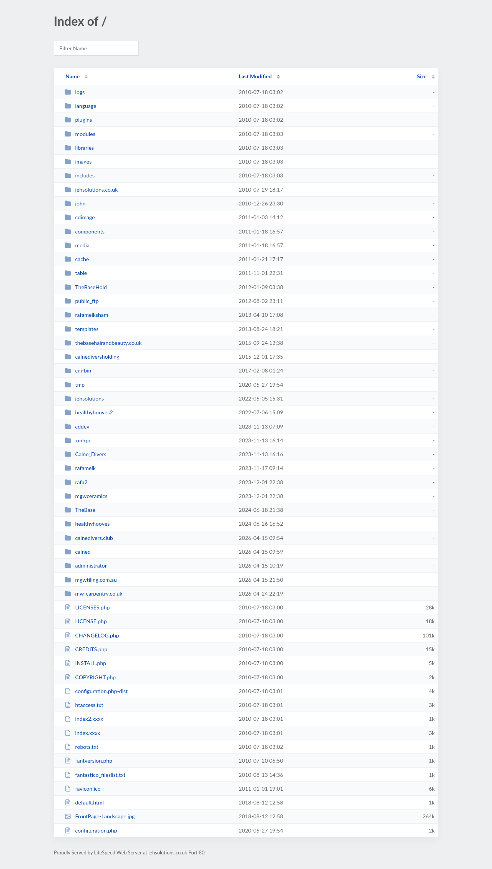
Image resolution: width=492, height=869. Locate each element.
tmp (75, 384)
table (76, 273)
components (85, 231)
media (77, 245)
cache (77, 259)
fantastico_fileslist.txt (95, 774)
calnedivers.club (89, 538)
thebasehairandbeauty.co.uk (103, 342)
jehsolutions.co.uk (91, 189)
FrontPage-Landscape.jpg (100, 816)
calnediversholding (92, 356)
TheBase (80, 510)
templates (81, 329)
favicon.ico (83, 788)
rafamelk (80, 468)
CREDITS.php (86, 649)
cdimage (80, 217)
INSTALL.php (85, 663)
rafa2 (76, 482)
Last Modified (255, 76)
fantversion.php (88, 760)
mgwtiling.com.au (91, 579)
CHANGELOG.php (92, 635)
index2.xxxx (84, 718)
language (80, 106)
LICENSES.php (87, 607)
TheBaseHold (86, 287)
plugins (78, 119)
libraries (79, 147)
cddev (77, 426)
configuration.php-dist (96, 691)
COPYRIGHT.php (90, 677)
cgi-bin (78, 370)
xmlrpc (78, 440)
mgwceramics (86, 496)
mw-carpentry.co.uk (93, 593)
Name (72, 76)
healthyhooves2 (89, 412)
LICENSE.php (86, 621)
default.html (84, 802)
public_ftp (81, 301)
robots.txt (81, 746)
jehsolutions (84, 398)
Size (422, 76)
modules (80, 134)
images (78, 161)
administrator (86, 565)
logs (75, 92)
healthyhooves (87, 523)
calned (78, 551)
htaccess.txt (84, 705)
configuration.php (91, 830)
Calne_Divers (85, 454)
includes (80, 175)
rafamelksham (86, 314)
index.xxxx (82, 733)
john (75, 203)
